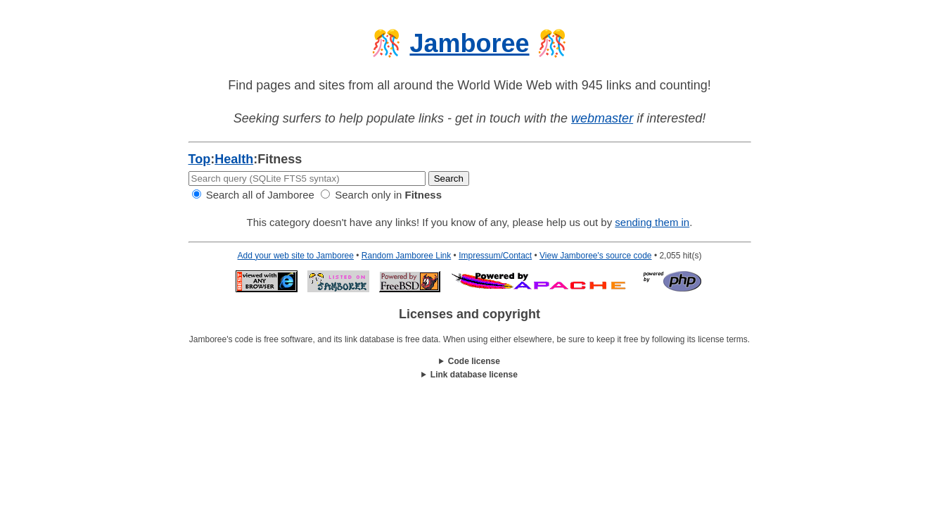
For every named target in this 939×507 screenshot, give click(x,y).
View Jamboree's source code (595, 256)
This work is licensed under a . (470, 375)
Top (200, 159)
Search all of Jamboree (253, 195)
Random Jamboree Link (406, 256)
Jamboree (469, 43)
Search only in (381, 195)
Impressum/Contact (495, 256)
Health (234, 159)
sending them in (652, 222)
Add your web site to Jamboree (296, 256)
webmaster (602, 118)
